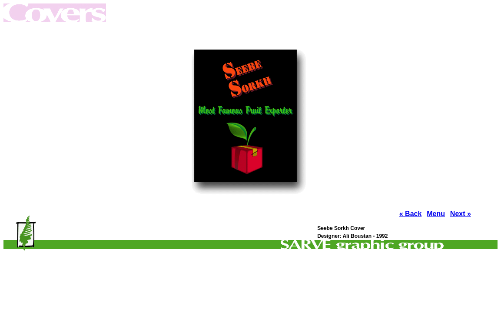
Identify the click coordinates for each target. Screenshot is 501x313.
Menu (436, 213)
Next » (460, 213)
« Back (410, 213)
